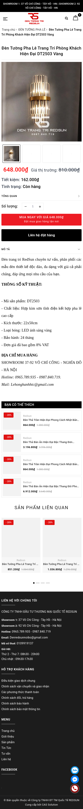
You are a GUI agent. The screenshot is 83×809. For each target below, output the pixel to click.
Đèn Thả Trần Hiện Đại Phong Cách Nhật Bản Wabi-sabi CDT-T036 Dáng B (50, 420)
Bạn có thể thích (19, 405)
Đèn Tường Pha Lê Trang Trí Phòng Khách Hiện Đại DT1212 (38, 564)
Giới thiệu (7, 736)
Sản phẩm (8, 742)
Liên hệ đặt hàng (41, 235)
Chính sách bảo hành (15, 703)
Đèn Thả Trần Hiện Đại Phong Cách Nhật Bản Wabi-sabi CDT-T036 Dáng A (50, 464)
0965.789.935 (21, 631)
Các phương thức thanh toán (20, 692)
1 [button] (34, 583)
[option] (41, 101)
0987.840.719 (42, 631)
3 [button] (43, 583)
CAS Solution (50, 804)
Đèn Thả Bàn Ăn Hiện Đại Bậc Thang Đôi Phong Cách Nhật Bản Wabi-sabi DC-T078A (51, 486)
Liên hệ (6, 759)
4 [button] (48, 583)
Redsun (27, 416)
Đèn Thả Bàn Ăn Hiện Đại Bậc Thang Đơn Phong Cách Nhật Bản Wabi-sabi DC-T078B (49, 442)
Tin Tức (6, 748)
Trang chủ (8, 730)
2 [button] (38, 583)
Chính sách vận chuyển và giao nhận (25, 686)
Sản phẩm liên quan (41, 507)
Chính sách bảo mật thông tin (20, 709)
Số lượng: (9, 206)
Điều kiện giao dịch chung (18, 680)
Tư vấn (5, 753)
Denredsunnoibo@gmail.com (29, 637)
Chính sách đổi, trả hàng (17, 697)
